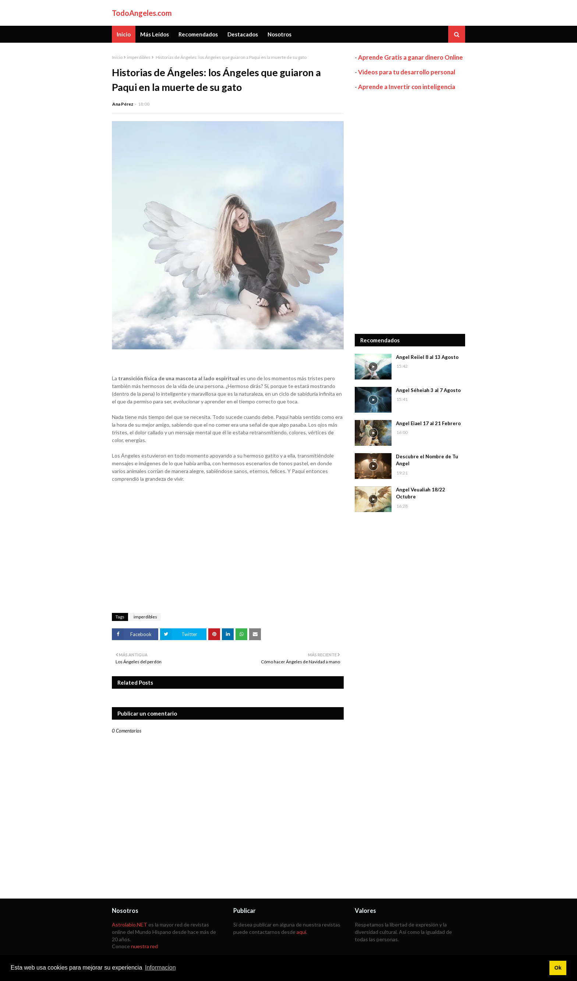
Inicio (117, 57)
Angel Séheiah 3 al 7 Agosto (428, 390)
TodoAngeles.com (142, 12)
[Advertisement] (410, 212)
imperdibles (139, 57)
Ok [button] (557, 968)
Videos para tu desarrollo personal (406, 72)
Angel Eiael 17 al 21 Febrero (428, 423)
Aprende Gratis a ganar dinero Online (410, 57)
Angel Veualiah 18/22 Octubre (420, 493)
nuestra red (144, 946)
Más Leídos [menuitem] (154, 34)
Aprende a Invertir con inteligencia (406, 87)
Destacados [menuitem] (242, 34)
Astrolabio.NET (129, 924)
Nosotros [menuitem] (279, 34)
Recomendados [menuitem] (198, 34)
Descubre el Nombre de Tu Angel (427, 460)
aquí (301, 932)
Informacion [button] (160, 967)
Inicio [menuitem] (124, 34)
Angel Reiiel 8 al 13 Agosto (427, 357)
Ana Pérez (122, 104)
